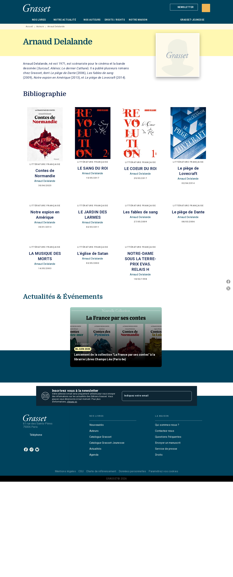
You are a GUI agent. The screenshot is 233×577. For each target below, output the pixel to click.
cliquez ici (72, 402)
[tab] (26, 20)
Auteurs (40, 26)
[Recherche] (206, 8)
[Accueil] (37, 8)
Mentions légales (65, 471)
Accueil (29, 26)
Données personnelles (132, 471)
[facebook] (26, 449)
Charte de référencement (101, 471)
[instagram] (31, 449)
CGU (81, 471)
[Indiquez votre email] (152, 396)
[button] (184, 7)
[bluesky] (37, 449)
